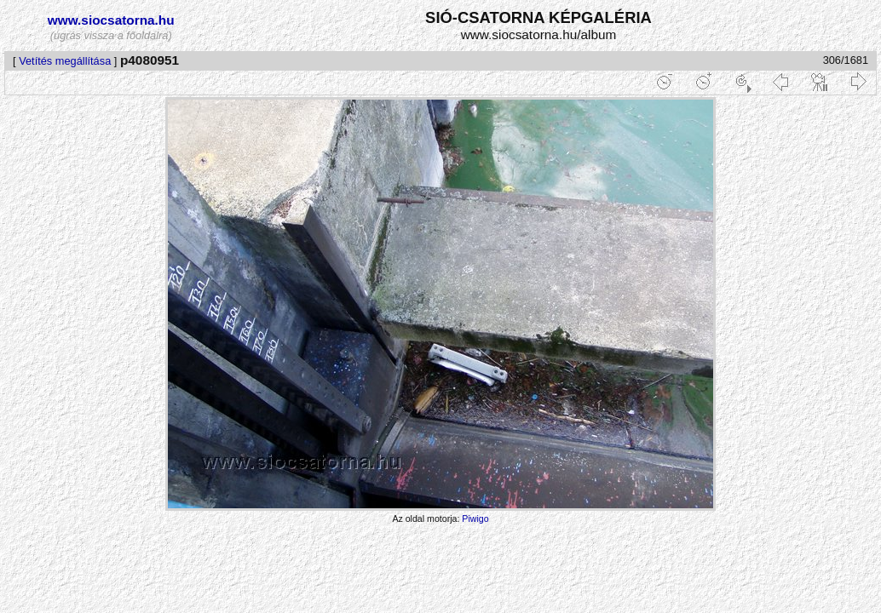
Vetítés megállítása (65, 60)
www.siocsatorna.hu (111, 20)
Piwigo (475, 518)
